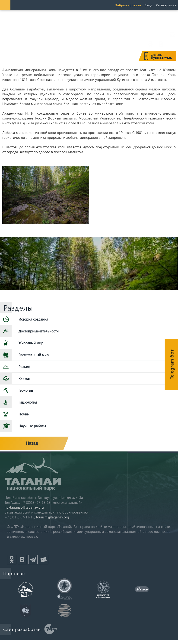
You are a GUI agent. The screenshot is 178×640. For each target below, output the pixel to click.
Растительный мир (34, 354)
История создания (33, 319)
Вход (148, 5)
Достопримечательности (39, 331)
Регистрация (166, 5)
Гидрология (28, 402)
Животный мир (31, 343)
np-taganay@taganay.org (24, 507)
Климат (24, 378)
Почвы (24, 414)
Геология (26, 390)
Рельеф (24, 366)
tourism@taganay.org (52, 517)
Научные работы (32, 426)
